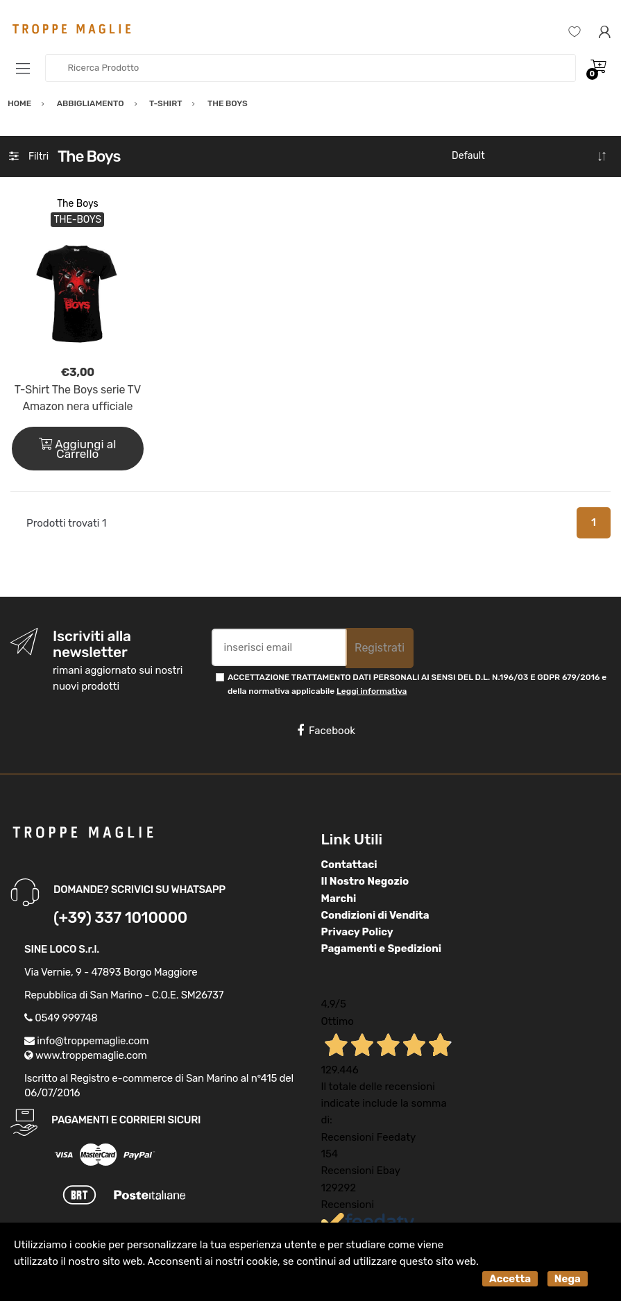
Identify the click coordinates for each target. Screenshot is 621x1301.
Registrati (380, 647)
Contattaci (349, 864)
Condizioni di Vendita (375, 915)
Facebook (326, 730)
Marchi (339, 898)
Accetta (510, 1279)
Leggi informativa (372, 691)
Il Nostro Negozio (365, 881)
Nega (567, 1279)
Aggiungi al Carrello (77, 449)
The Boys (77, 204)
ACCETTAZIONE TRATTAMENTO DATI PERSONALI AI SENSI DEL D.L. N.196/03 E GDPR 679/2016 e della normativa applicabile (417, 683)
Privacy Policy (357, 932)
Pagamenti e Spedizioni (381, 948)
